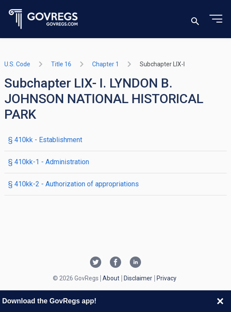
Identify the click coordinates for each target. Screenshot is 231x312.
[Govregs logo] (43, 19)
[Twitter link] (95, 263)
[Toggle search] (195, 19)
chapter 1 (105, 64)
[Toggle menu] (215, 19)
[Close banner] (220, 301)
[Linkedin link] (135, 263)
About (111, 278)
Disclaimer (138, 278)
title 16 (61, 64)
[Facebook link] (115, 263)
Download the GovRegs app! (49, 301)
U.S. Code (17, 64)
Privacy (166, 278)
